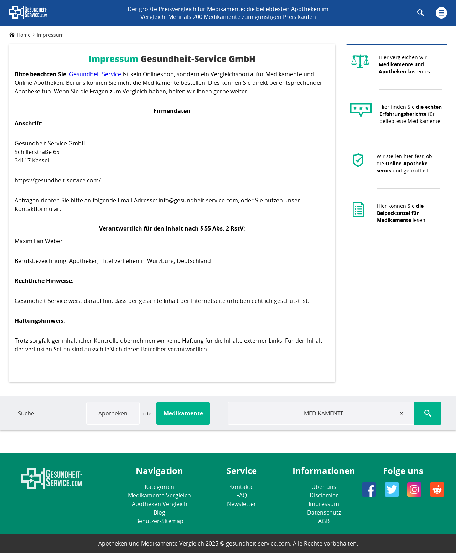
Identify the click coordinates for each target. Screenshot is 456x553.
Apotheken (113, 413)
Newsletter (241, 504)
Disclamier (324, 495)
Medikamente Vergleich (159, 495)
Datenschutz (324, 512)
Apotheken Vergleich (159, 504)
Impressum (324, 504)
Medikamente (183, 413)
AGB (324, 521)
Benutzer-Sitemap (159, 521)
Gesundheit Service (95, 74)
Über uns (323, 487)
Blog (159, 512)
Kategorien (159, 487)
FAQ (241, 495)
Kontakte (241, 487)
